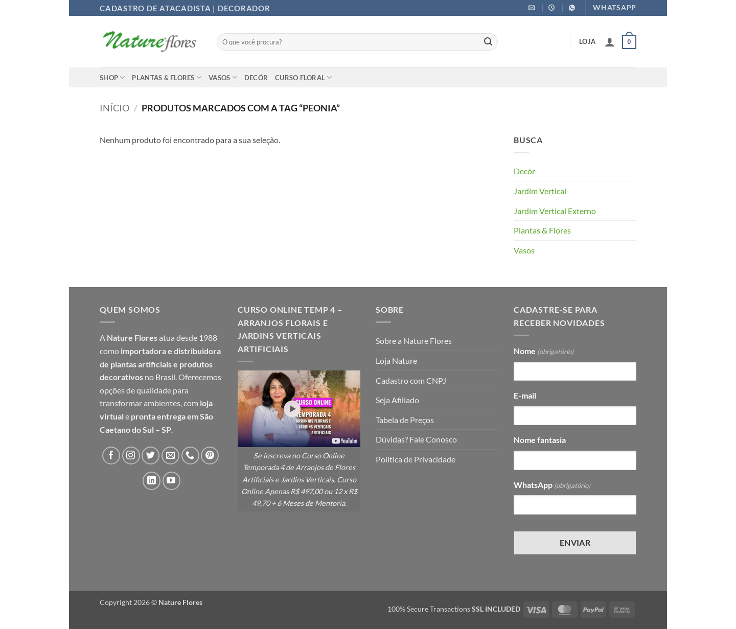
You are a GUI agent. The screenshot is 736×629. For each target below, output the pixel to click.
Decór (256, 78)
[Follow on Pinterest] (210, 455)
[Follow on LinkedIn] (151, 481)
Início (114, 107)
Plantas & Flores (166, 77)
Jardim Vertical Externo (555, 211)
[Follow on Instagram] (131, 455)
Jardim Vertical (540, 191)
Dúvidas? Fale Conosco (416, 439)
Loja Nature (396, 360)
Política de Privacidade (415, 459)
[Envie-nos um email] (170, 455)
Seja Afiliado (397, 400)
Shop (112, 77)
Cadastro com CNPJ (411, 380)
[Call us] (190, 455)
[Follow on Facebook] (111, 455)
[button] (610, 42)
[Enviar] (488, 42)
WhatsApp (552, 485)
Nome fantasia (540, 440)
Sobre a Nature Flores (414, 340)
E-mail (525, 395)
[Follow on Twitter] (150, 455)
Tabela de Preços (405, 420)
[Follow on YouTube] (171, 481)
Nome (543, 351)
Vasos (223, 77)
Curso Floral (303, 77)
